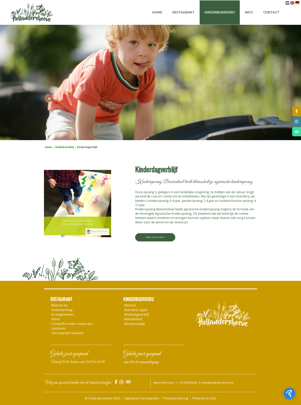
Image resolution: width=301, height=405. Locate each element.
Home (157, 12)
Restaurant (183, 12)
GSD (213, 398)
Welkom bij (59, 305)
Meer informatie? (155, 237)
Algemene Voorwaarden (141, 398)
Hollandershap (62, 310)
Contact (271, 12)
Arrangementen (62, 314)
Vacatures (58, 328)
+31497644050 (188, 382)
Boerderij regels (135, 310)
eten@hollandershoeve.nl (217, 382)
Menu (55, 319)
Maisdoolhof (133, 319)
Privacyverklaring (175, 398)
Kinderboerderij (220, 12)
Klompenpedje (134, 324)
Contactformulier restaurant (71, 324)
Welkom (130, 305)
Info (249, 12)
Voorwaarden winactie (67, 333)
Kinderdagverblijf (136, 314)
